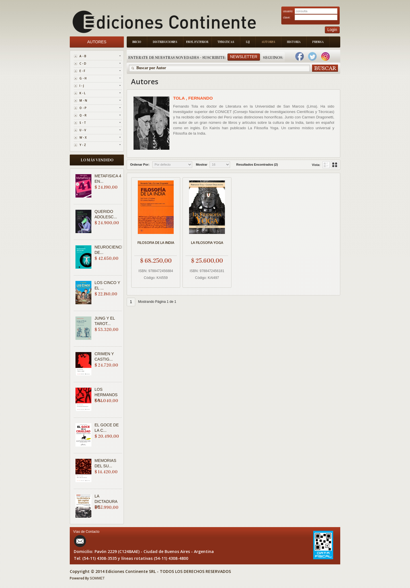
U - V (82, 130)
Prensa (318, 42)
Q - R (83, 115)
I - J (81, 86)
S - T (82, 123)
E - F (82, 71)
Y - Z (82, 145)
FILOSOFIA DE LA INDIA (156, 242)
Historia (294, 42)
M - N (83, 100)
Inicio (136, 42)
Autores (268, 42)
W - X (83, 137)
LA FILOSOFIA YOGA (207, 242)
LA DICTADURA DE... (106, 501)
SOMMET (97, 578)
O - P (83, 108)
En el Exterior (197, 42)
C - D (82, 63)
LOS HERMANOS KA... (106, 394)
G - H (83, 78)
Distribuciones (165, 42)
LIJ (248, 42)
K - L (82, 93)
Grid (326, 164)
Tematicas (226, 42)
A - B (82, 56)
